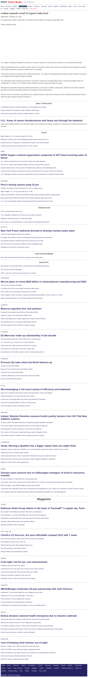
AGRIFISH (4, 412)
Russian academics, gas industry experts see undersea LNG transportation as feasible (28, 652)
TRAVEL (3, 504)
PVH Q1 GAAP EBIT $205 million (11, 379)
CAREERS (4, 305)
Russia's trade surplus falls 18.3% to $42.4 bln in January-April (20, 339)
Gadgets (12, 8)
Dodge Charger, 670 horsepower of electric (14, 551)
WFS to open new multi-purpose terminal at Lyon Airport (18, 273)
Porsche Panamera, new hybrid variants (13, 548)
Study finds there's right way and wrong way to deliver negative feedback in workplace (28, 459)
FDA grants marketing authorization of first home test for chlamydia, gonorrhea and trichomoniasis (32, 629)
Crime (70, 6)
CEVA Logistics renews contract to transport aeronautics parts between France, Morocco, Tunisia (31, 295)
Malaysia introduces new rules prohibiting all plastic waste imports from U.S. (25, 139)
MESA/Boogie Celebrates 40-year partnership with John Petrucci (36, 589)
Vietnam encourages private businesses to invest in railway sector (21, 188)
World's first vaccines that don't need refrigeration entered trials (21, 622)
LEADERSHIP (5, 442)
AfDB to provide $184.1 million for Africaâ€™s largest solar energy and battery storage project (30, 194)
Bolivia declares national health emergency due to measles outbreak (39, 615)
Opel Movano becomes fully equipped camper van (16, 545)
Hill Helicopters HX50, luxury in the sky (13, 542)
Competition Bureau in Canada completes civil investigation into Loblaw (23, 107)
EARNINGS (4, 358)
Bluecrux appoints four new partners (21, 308)
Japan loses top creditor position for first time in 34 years (19, 345)
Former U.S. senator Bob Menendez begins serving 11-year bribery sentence (25, 164)
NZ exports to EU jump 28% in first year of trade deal (17, 348)
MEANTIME (4, 639)
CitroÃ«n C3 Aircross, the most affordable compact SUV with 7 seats (39, 535)
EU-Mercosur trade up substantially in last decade (28, 335)
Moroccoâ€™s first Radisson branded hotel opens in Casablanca (21, 512)
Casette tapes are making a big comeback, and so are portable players (23, 605)
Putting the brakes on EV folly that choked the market (18, 396)
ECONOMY (4, 332)
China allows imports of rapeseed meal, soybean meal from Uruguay (22, 435)
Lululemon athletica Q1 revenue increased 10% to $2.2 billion (20, 375)
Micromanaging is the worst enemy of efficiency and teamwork (35, 389)
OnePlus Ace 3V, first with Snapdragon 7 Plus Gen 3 (17, 595)
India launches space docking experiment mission (16, 656)
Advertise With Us (67, 668)
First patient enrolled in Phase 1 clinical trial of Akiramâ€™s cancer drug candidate (27, 626)
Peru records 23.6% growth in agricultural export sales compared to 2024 (24, 432)
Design (6, 8)
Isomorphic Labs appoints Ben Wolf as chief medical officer (19, 312)
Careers (29, 6)
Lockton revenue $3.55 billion (10, 366)
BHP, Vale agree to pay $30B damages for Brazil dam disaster (20, 485)
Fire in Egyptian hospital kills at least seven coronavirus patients (21, 215)
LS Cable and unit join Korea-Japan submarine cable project (20, 288)
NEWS (3, 151)
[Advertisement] (15, 37)
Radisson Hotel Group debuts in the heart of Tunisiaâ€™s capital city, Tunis (43, 508)
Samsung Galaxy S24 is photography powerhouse (16, 602)
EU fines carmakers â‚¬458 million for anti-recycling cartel (19, 479)
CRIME (3, 469)
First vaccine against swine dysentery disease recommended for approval (24, 425)
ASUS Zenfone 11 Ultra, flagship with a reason (15, 599)
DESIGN (3, 558)
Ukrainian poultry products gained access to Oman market (19, 146)
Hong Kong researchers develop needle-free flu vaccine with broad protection (25, 619)
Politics (15, 6)
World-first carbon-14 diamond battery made (15, 659)
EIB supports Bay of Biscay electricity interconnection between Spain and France (26, 198)
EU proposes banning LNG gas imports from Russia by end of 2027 (22, 240)
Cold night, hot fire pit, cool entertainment (24, 562)
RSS (21, 671)
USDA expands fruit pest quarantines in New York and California (21, 429)
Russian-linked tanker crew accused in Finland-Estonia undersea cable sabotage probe (28, 168)
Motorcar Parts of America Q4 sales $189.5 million (17, 369)
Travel (75, 6)
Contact (3, 671)
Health (18, 8)
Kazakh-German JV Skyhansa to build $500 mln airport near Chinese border (25, 142)
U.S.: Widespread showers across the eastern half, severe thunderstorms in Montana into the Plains (32, 174)
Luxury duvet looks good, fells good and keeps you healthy (19, 572)
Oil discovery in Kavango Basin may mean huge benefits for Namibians (23, 399)
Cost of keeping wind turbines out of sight (24, 642)
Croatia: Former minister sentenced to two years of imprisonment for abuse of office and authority (31, 171)
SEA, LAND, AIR (6, 531)
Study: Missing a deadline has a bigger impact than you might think (38, 446)
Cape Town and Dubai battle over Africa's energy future (18, 402)
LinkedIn (34, 671)
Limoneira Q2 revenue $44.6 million (12, 372)
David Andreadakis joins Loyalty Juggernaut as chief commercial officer (23, 318)
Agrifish (55, 6)
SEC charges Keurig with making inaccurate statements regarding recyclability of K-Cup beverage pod (33, 492)
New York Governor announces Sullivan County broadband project (22, 244)
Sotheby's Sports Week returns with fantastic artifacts (18, 521)
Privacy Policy (12, 671)
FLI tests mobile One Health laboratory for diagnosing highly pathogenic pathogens (27, 422)
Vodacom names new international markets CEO (16, 315)
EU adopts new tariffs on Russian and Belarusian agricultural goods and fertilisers (27, 237)
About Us (78, 668)
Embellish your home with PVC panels (13, 565)
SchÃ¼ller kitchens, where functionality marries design (18, 578)
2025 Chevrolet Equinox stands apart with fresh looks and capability (22, 538)
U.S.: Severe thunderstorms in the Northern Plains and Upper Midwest (23, 161)
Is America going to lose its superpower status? (16, 406)
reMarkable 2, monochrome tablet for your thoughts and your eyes (22, 592)
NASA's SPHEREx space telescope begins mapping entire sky (20, 649)
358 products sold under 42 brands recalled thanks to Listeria (20, 113)
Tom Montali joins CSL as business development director (19, 322)
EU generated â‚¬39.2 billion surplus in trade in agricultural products (22, 352)
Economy (37, 6)
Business (8, 6)
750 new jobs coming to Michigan (11, 269)
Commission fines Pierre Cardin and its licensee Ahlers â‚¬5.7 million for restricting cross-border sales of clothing (36, 482)
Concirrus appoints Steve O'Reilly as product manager (18, 325)
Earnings (44, 6)
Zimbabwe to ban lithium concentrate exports (15, 247)
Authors (56, 668)
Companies (22, 6)
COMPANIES (5, 278)
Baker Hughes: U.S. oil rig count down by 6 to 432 (16, 136)
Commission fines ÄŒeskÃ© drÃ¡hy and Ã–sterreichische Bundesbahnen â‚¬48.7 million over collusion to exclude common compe (42, 488)
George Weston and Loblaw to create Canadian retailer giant (20, 110)
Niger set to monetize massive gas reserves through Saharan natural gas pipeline (26, 393)
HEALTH (3, 612)
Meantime (25, 8)
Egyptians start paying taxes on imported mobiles (16, 218)
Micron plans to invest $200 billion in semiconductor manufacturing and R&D (25, 222)
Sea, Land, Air (18, 668)
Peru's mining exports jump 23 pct (20, 184)
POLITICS (4, 227)
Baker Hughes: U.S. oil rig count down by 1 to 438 (16, 191)
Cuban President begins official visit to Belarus (15, 234)
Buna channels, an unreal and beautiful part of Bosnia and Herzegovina (23, 515)
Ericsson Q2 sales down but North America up (26, 362)
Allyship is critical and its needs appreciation (15, 462)
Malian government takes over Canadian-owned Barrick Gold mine (22, 298)
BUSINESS (4, 181)
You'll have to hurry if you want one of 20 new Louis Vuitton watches (22, 569)
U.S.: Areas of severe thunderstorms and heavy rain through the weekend (41, 120)
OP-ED (3, 385)
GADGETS (4, 585)
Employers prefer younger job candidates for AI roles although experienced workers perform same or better (35, 449)
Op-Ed (50, 6)
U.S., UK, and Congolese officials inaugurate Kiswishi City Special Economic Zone (27, 201)
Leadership (63, 6)
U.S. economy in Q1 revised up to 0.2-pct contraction (17, 342)
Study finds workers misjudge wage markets (15, 452)
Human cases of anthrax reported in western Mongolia (18, 632)
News (2, 6)
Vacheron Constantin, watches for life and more (16, 575)
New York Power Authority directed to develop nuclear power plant (38, 230)
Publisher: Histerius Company (10, 675)
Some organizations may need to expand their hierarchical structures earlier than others (28, 456)
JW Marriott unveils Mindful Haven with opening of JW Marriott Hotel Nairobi (25, 518)
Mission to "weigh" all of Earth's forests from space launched (20, 646)
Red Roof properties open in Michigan (13, 524)
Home (3, 665)
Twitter (27, 671)
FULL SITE (42, 671)
